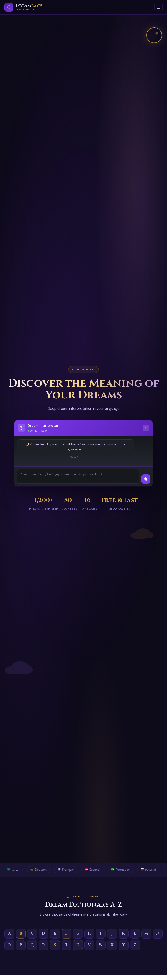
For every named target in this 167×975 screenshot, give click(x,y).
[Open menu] (158, 7)
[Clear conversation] (146, 428)
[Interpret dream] (145, 479)
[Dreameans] (23, 7)
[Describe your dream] (78, 476)
